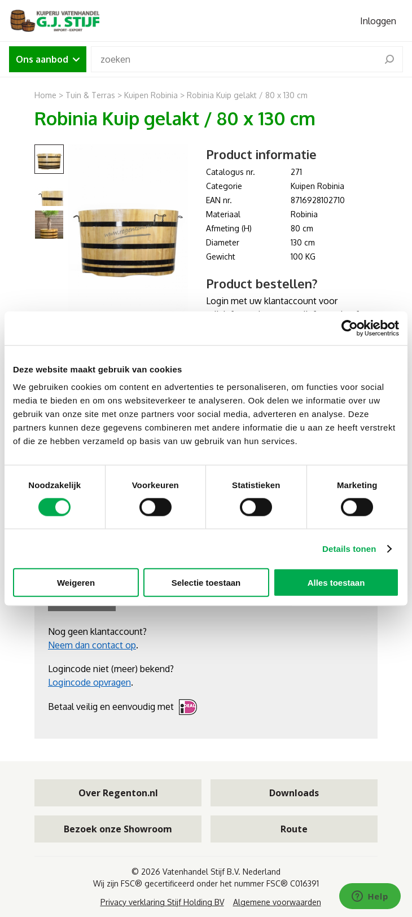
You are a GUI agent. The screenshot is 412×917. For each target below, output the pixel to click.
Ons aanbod (48, 59)
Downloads (294, 793)
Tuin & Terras (90, 95)
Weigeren (76, 582)
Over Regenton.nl (118, 793)
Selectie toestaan (206, 582)
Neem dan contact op (92, 645)
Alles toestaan (336, 582)
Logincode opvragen (89, 682)
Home (45, 95)
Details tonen (349, 548)
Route (294, 829)
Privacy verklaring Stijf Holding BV (162, 902)
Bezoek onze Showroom (118, 829)
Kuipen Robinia (152, 95)
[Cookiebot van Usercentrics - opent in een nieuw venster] (349, 327)
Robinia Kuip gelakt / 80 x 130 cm (247, 95)
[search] (389, 59)
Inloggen (378, 21)
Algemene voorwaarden (277, 902)
